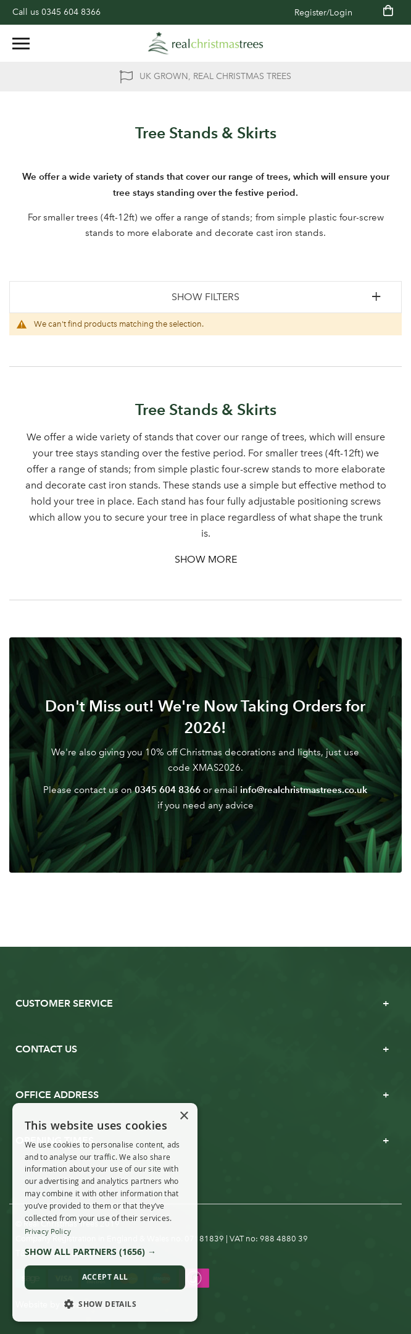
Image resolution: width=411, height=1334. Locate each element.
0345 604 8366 (71, 12)
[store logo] (205, 43)
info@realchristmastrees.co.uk (303, 789)
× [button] (183, 1116)
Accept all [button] (105, 1277)
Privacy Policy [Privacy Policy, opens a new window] (48, 1231)
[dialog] (104, 1212)
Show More (206, 559)
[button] (105, 1252)
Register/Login (323, 12)
